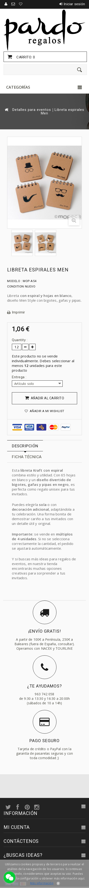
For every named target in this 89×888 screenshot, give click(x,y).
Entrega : (20, 377)
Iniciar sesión (74, 4)
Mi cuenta (17, 827)
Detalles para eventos (31, 110)
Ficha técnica (27, 456)
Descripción (25, 446)
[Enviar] (79, 69)
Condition (15, 286)
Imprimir (18, 312)
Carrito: (25, 57)
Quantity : (20, 340)
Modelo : (14, 281)
